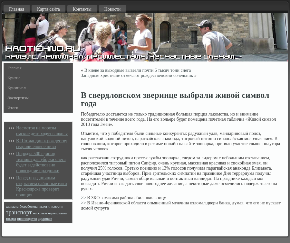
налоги (44, 206)
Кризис (13, 77)
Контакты (82, 9)
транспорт (19, 212)
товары (11, 218)
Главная (16, 9)
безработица (29, 206)
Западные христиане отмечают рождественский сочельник (137, 75)
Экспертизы (18, 97)
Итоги (12, 107)
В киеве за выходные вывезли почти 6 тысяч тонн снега (137, 70)
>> (83, 197)
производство (27, 218)
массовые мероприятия (50, 213)
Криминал (16, 87)
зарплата (12, 206)
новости (57, 206)
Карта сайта (48, 9)
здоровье (45, 219)
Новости (112, 9)
